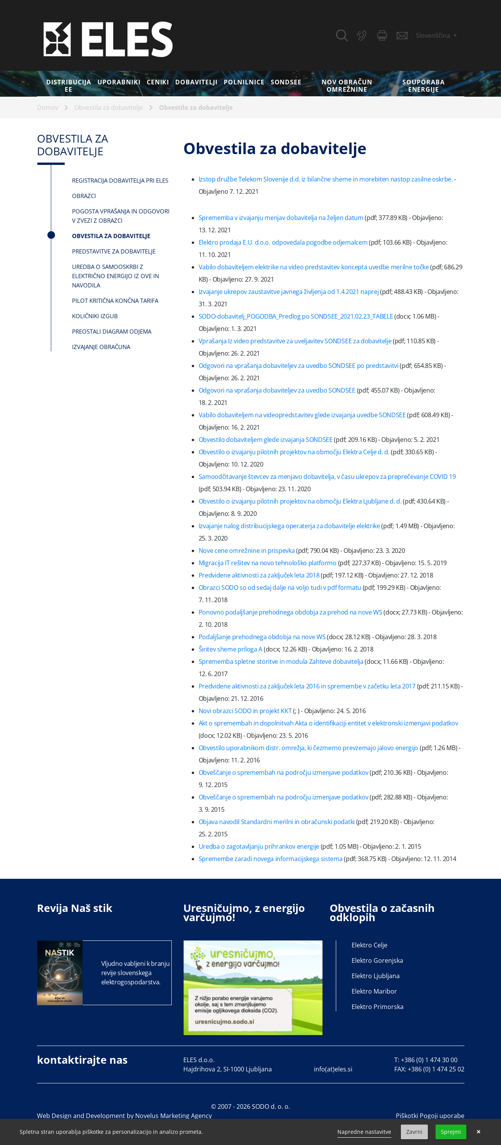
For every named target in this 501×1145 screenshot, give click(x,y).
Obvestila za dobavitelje (108, 107)
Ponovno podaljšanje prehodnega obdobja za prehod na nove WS (291, 612)
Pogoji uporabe (442, 1115)
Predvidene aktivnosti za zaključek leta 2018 (260, 575)
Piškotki (407, 1115)
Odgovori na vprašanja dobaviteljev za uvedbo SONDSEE (278, 390)
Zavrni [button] (414, 1131)
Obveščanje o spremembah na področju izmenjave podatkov (284, 772)
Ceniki (158, 82)
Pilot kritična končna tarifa (115, 300)
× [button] (478, 1132)
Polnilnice (244, 82)
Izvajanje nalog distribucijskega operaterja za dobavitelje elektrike (290, 526)
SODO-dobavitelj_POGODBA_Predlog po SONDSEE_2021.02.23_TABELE (296, 316)
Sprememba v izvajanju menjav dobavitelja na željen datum (282, 217)
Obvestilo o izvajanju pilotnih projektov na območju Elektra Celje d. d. (295, 452)
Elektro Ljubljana (376, 976)
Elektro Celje (369, 945)
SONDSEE (286, 82)
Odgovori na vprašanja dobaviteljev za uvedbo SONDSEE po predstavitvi (299, 365)
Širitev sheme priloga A (231, 649)
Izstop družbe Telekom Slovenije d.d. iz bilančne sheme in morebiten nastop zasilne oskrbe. (326, 179)
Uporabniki (119, 82)
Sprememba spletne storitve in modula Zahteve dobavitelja (282, 661)
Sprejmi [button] (451, 1131)
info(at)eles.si (333, 1069)
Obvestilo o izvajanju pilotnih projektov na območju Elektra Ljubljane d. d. (301, 501)
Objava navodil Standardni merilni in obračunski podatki (277, 822)
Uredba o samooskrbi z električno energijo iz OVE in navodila (115, 276)
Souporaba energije (423, 86)
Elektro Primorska (378, 1006)
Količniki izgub (95, 316)
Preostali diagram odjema (111, 331)
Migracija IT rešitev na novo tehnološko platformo (268, 563)
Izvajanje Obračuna (101, 347)
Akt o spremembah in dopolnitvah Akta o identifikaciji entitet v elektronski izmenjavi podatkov (328, 723)
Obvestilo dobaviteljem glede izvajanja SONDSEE (266, 439)
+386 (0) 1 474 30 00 (429, 1060)
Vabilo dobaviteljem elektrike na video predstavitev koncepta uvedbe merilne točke (315, 267)
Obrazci (84, 196)
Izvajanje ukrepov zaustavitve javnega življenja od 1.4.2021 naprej (289, 291)
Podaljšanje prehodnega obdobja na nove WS (263, 637)
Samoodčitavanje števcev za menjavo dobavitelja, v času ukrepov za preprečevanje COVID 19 (327, 476)
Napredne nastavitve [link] (364, 1131)
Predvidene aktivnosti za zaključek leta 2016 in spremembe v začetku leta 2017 (308, 686)
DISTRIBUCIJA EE (68, 86)
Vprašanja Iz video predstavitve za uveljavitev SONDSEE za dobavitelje (296, 341)
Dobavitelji (196, 82)
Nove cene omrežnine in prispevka (247, 550)
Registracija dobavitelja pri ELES (120, 180)
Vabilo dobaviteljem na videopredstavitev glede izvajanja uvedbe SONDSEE (303, 415)
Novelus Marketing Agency (173, 1115)
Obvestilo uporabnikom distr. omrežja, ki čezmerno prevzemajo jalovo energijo (309, 748)
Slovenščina (434, 35)
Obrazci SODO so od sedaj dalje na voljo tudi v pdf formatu (281, 587)
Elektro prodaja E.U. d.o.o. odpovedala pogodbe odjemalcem (284, 242)
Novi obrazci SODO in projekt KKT (246, 711)
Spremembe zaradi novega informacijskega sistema (271, 859)
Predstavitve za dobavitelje (114, 251)
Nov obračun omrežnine (347, 86)
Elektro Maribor (374, 991)
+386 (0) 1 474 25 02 (436, 1069)
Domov (47, 107)
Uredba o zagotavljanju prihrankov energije (260, 846)
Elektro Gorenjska (377, 960)
